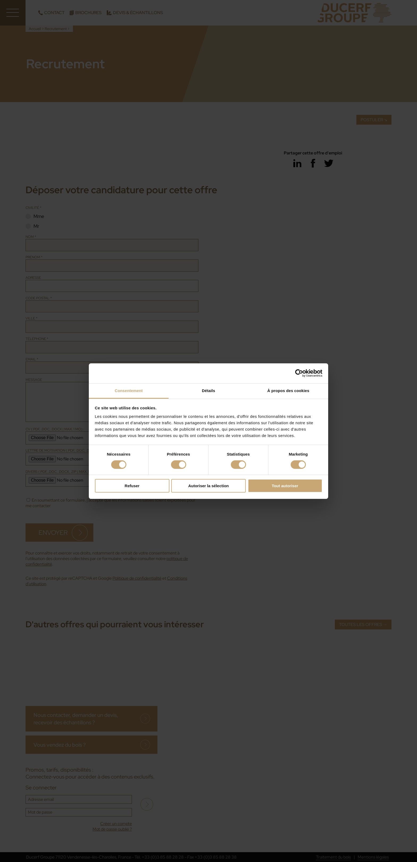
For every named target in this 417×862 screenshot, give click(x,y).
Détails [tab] (208, 390)
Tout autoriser (285, 485)
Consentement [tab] (129, 390)
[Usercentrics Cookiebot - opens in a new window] (299, 373)
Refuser (132, 485)
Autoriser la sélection (208, 485)
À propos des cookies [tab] (288, 390)
